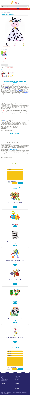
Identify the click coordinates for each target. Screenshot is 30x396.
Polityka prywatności (4, 380)
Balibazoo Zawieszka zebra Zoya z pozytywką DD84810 (15, 337)
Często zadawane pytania (4, 379)
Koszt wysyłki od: (6, 69)
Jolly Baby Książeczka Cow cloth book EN (15, 318)
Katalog (2, 12)
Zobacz (15, 226)
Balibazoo (5, 49)
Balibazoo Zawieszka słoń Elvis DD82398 (15, 202)
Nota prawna (17, 379)
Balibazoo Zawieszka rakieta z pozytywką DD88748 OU (15, 221)
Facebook (18, 8)
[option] (15, 29)
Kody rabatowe (17, 378)
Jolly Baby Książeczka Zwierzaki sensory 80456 (15, 241)
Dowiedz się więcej (17, 388)
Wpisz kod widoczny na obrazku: (12, 181)
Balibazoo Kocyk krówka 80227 (13, 149)
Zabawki (5, 12)
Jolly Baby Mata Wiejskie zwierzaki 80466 (15, 298)
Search (28, 6)
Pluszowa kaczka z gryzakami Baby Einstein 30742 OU (15, 260)
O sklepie (2, 376)
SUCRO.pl (8, 393)
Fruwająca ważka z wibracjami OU (15, 279)
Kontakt (2, 378)
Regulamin (2, 377)
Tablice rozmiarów (17, 377)
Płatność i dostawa (17, 376)
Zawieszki (8, 12)
